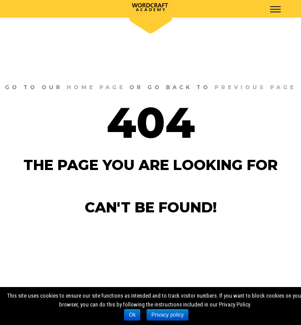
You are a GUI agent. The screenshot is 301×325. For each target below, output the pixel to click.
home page (96, 87)
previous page (255, 87)
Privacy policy (167, 315)
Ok (132, 315)
